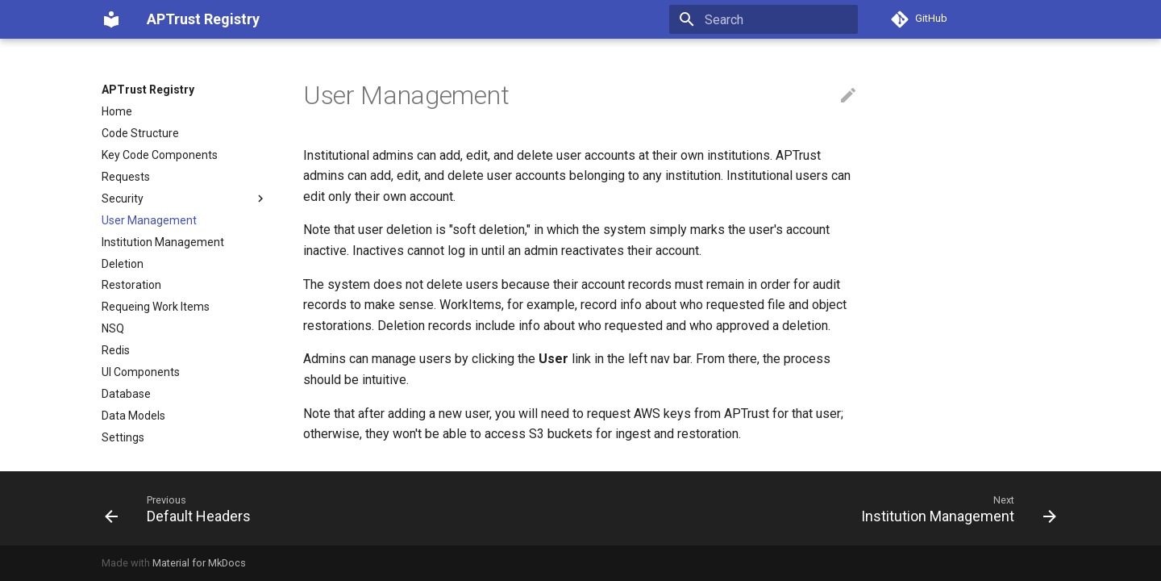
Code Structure (140, 133)
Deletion (123, 263)
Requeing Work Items (156, 306)
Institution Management (163, 242)
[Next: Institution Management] (954, 508)
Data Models (133, 415)
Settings (123, 437)
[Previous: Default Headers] (182, 508)
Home (117, 111)
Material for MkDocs (199, 563)
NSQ (113, 328)
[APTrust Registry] (111, 19)
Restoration (131, 284)
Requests (126, 176)
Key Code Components (160, 154)
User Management (149, 220)
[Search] (763, 19)
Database (126, 393)
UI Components (141, 372)
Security (185, 198)
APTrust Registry (148, 89)
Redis (116, 350)
